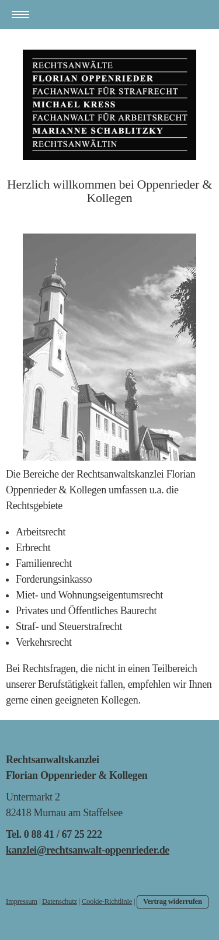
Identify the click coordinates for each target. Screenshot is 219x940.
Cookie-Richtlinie (107, 901)
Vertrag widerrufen (172, 901)
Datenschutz (59, 901)
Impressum (21, 901)
